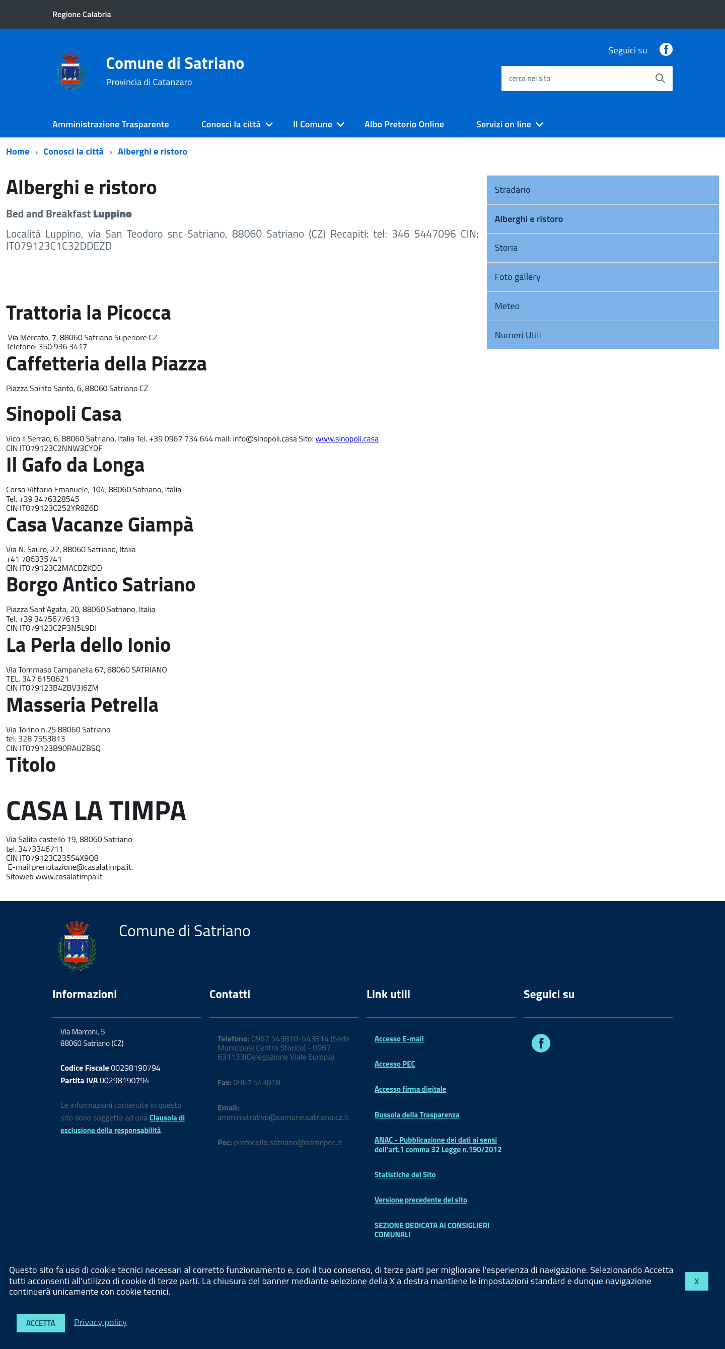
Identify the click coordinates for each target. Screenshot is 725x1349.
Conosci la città (231, 124)
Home (18, 151)
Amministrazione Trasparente (110, 124)
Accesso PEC (395, 1064)
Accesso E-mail (399, 1038)
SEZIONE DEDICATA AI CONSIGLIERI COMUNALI (432, 1230)
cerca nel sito (529, 78)
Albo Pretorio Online (404, 124)
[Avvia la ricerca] (660, 78)
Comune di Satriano (175, 71)
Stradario (513, 189)
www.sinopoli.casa (347, 438)
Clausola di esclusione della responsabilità (122, 1124)
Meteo (507, 306)
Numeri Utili (518, 335)
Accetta (40, 1323)
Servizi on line (503, 124)
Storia (506, 247)
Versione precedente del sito (421, 1200)
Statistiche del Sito (405, 1174)
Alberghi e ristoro (152, 151)
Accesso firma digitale (410, 1089)
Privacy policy (100, 1321)
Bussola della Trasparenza (417, 1114)
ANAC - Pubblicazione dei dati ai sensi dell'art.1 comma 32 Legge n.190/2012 (438, 1144)
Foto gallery (518, 276)
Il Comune (312, 124)
